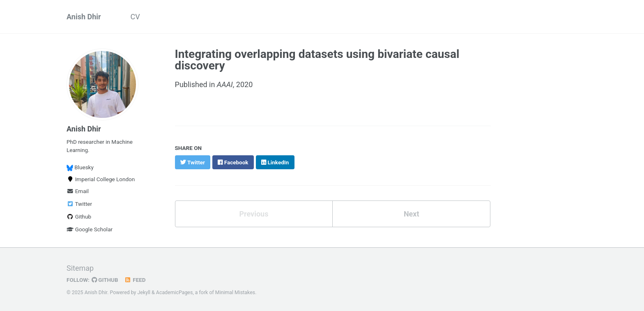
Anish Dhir (84, 16)
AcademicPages (174, 292)
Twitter (79, 203)
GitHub (105, 279)
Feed (135, 279)
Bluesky (80, 167)
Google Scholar (90, 229)
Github (79, 216)
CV (135, 16)
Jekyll (144, 292)
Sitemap (80, 268)
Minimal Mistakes (235, 292)
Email (78, 191)
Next (411, 214)
